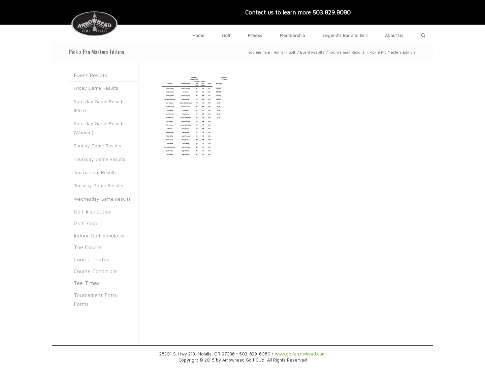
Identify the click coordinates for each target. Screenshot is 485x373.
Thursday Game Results (99, 159)
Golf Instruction (92, 211)
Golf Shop (85, 223)
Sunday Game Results (97, 145)
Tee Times (86, 283)
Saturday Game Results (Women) (99, 127)
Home (278, 52)
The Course (88, 247)
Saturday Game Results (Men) (99, 105)
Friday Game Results (96, 88)
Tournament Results (347, 52)
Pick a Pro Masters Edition (96, 52)
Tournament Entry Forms (96, 299)
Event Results (312, 52)
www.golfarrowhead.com (300, 353)
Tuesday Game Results (98, 185)
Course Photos (91, 259)
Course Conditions (96, 271)
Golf (291, 52)
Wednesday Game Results (102, 199)
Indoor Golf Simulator (99, 235)
